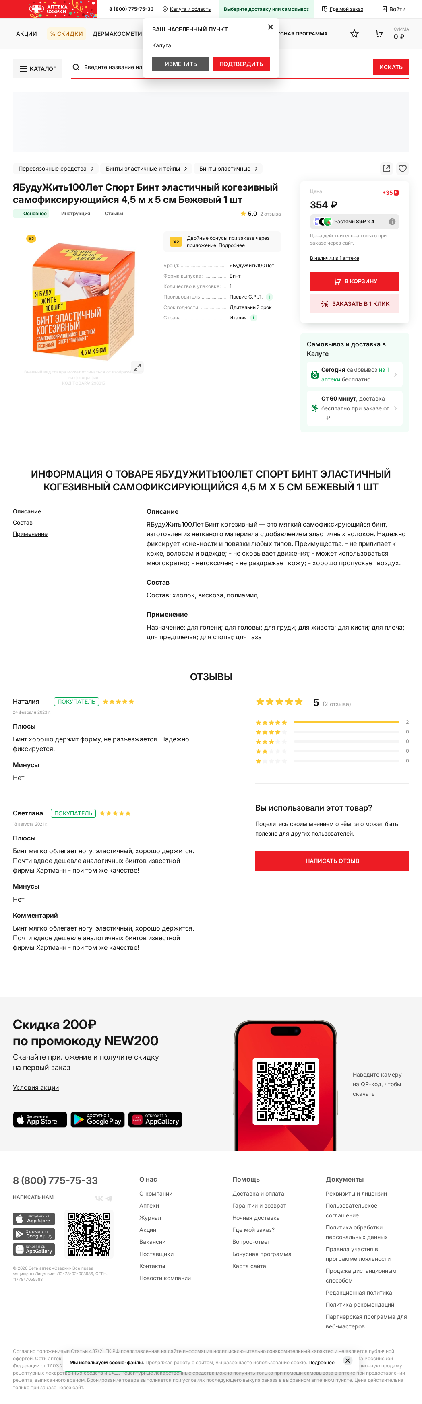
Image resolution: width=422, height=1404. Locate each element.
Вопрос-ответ (251, 1241)
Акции (26, 33)
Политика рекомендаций (360, 1304)
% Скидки (66, 33)
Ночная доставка (256, 1217)
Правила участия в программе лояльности (358, 1253)
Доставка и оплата (258, 1193)
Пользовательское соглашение (351, 1210)
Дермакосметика (121, 33)
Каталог (37, 69)
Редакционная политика (359, 1292)
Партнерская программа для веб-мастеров (366, 1321)
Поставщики (156, 1253)
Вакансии (152, 1241)
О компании (155, 1193)
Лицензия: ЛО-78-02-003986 (64, 1273)
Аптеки (149, 1205)
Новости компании (165, 1277)
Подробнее (232, 245)
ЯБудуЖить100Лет (252, 265)
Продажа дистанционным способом (361, 1275)
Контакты (152, 1265)
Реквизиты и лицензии (356, 1193)
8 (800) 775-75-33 (131, 9)
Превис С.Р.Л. (246, 297)
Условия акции (36, 1087)
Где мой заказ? (253, 1229)
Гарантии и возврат (259, 1205)
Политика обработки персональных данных (357, 1232)
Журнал (150, 1217)
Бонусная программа (262, 1253)
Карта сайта (249, 1265)
